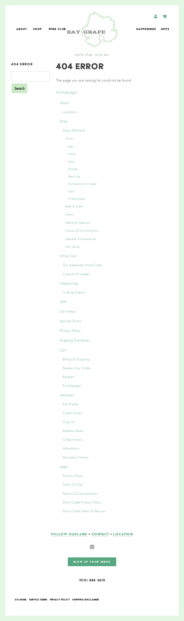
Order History (73, 439)
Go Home (67, 311)
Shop (37, 29)
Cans (71, 191)
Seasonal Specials (77, 222)
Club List (69, 422)
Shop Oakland (74, 130)
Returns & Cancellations (80, 493)
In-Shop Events (74, 292)
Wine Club (57, 29)
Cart (63, 350)
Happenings (146, 29)
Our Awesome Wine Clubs (82, 265)
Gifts (165, 29)
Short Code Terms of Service (84, 511)
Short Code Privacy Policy (82, 502)
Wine (69, 138)
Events (69, 214)
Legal (64, 466)
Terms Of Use (73, 484)
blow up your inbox (92, 561)
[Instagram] (92, 547)
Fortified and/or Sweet (82, 184)
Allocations (71, 448)
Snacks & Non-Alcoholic (82, 230)
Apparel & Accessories (80, 239)
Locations (70, 112)
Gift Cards (72, 247)
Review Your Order (77, 368)
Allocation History (76, 457)
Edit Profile (70, 404)
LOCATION (123, 534)
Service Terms (70, 320)
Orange (73, 169)
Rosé (71, 161)
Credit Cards (72, 413)
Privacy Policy (70, 330)
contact (100, 534)
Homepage (66, 92)
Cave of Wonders (76, 274)
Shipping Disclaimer (75, 340)
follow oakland (69, 534)
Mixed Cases (76, 198)
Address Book (73, 430)
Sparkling (74, 176)
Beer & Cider (74, 206)
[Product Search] (31, 76)
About (21, 29)
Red (70, 146)
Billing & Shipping (76, 359)
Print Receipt (72, 386)
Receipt (68, 377)
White (72, 154)
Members (67, 395)
